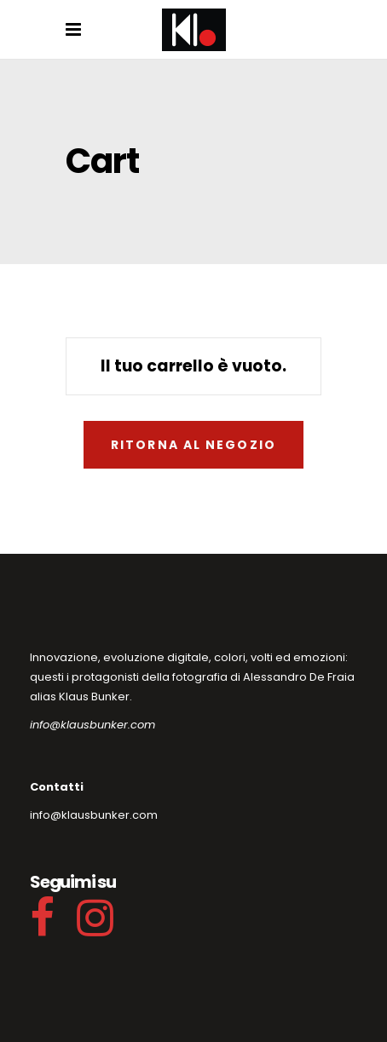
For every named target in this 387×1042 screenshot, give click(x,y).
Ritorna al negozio (193, 444)
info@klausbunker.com (92, 725)
